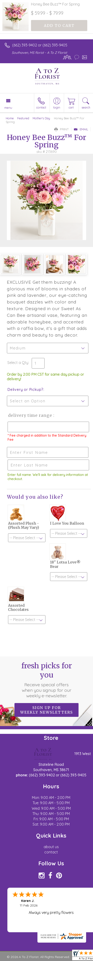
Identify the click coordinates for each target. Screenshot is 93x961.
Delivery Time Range (30, 415)
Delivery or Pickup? (25, 389)
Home (10, 118)
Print (61, 129)
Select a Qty (17, 362)
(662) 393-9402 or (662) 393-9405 (39, 45)
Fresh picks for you (46, 679)
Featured (23, 118)
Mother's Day (41, 118)
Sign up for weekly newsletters (46, 710)
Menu (8, 107)
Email (81, 129)
